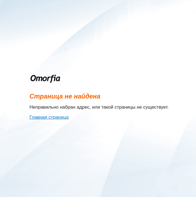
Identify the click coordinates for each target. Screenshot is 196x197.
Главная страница (49, 117)
